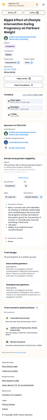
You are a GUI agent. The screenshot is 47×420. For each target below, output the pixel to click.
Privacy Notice (8, 404)
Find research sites (10, 380)
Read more (23, 178)
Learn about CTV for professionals (18, 385)
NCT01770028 (10, 69)
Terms (5, 409)
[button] (8, 55)
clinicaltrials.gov (20, 352)
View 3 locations (23, 85)
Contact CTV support (12, 395)
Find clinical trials (10, 366)
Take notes (24, 78)
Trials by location (10, 371)
